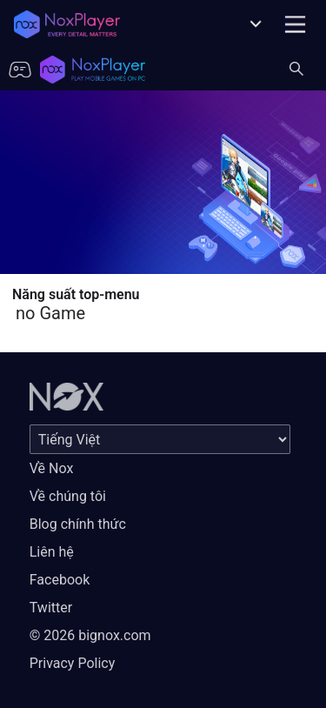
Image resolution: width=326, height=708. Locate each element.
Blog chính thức (78, 524)
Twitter (51, 607)
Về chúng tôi (68, 496)
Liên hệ (52, 552)
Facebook (60, 579)
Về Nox (52, 468)
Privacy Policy (73, 663)
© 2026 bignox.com (90, 635)
